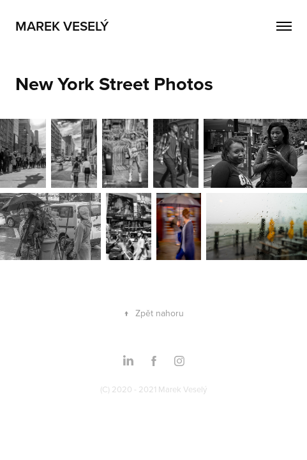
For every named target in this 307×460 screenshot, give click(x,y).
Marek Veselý (62, 25)
